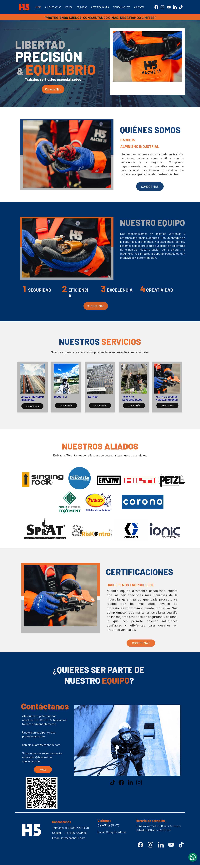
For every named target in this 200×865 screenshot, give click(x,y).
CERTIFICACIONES (100, 7)
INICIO (38, 7)
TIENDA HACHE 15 (121, 7)
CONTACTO (139, 7)
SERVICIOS (82, 7)
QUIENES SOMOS (53, 7)
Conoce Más (53, 89)
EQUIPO (68, 7)
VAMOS (43, 769)
